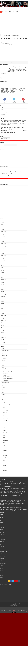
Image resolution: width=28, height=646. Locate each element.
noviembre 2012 (3, 296)
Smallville (4, 448)
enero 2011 (2, 334)
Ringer (4, 445)
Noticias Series (5, 375)
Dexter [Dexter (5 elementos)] (6, 485)
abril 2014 (2, 267)
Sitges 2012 (3, 387)
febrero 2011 (3, 332)
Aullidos (1, 525)
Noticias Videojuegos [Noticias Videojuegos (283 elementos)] (12, 490)
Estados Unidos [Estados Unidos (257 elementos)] (6, 124)
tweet (11, 62)
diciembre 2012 (3, 294)
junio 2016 (2, 238)
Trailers (3, 392)
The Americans (5, 452)
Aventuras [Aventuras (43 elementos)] (19, 120)
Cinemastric (2, 536)
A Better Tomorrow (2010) (8, 176)
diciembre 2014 (3, 255)
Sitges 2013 (3, 389)
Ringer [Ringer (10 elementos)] (8, 491)
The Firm (4, 453)
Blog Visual (2, 527)
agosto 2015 (3, 248)
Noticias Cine (5, 368)
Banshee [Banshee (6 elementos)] (21, 481)
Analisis (3, 348)
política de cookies (13, 610)
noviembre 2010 (3, 337)
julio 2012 (2, 303)
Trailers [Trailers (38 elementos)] (18, 494)
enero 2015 (2, 253)
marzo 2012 (2, 310)
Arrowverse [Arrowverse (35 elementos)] (13, 120)
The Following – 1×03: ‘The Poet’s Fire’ (8, 78)
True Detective (5, 470)
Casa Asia (1, 529)
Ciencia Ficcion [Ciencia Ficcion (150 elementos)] (5, 121)
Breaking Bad (5, 412)
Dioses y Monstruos (3, 537)
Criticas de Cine (4, 355)
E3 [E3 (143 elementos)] (24, 123)
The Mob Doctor (5, 458)
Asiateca (1, 524)
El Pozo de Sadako (3, 541)
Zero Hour (4, 472)
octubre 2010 (3, 339)
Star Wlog (1, 570)
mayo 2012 (2, 306)
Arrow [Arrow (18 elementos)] (11, 481)
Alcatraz (4, 402)
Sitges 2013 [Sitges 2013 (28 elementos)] (16, 491)
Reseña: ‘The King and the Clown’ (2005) (9, 175)
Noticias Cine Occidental (8, 371)
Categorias (2, 144)
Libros (3, 365)
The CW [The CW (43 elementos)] (11, 511)
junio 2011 (2, 325)
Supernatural (5, 450)
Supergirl (5, 420)
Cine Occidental (5, 358)
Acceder (2, 109)
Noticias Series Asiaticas (8, 376)
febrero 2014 (3, 270)
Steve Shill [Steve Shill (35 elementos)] (4, 511)
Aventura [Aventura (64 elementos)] (16, 120)
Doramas (3, 360)
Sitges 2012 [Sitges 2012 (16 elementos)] (11, 491)
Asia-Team (2, 520)
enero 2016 (2, 241)
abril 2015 (2, 251)
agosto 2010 (3, 342)
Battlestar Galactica (6, 409)
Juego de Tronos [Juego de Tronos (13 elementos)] (20, 485)
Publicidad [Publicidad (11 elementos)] (2, 491)
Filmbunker (2, 544)
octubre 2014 (3, 258)
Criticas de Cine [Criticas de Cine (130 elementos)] (5, 123)
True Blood (4, 468)
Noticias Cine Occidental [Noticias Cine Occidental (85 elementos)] (7, 488)
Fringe (4, 427)
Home (1, 34)
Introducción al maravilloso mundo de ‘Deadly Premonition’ (13, 90)
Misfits (4, 437)
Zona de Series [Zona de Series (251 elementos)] (10, 132)
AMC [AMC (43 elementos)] (4, 120)
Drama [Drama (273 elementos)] (21, 123)
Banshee (4, 407)
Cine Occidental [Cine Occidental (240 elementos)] (15, 483)
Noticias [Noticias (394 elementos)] (7, 487)
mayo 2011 (2, 327)
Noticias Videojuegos (6, 380)
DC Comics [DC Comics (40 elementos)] (16, 123)
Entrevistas (3, 362)
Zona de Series (4, 399)
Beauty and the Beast (6, 410)
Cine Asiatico (5, 356)
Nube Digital (2, 558)
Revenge (4, 442)
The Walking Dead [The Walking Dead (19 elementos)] (10, 494)
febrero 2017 (3, 227)
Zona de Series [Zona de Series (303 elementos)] (16, 496)
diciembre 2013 (3, 274)
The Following (5, 455)
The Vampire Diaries (6, 463)
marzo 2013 (2, 289)
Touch (3, 467)
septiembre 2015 (3, 246)
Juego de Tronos (5, 432)
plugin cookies (25, 611)
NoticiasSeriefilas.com (3, 556)
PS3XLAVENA (2, 565)
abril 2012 (2, 308)
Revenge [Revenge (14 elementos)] (5, 491)
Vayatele (1, 577)
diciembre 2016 (3, 231)
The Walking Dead (5, 465)
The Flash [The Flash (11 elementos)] (9, 492)
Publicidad (3, 385)
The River (4, 460)
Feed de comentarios (4, 112)
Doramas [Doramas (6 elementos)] (8, 485)
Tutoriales (3, 394)
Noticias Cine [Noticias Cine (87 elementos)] (12, 127)
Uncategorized (4, 397)
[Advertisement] (10, 23)
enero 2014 (2, 272)
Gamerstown (2, 546)
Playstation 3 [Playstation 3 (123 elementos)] (18, 129)
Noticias (3, 367)
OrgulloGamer (2, 560)
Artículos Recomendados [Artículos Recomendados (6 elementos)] (16, 481)
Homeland (4, 430)
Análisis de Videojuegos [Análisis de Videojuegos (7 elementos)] (6, 481)
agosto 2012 (3, 301)
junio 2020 (2, 222)
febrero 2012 (3, 311)
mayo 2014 (2, 265)
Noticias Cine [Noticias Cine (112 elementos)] (13, 487)
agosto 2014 (3, 260)
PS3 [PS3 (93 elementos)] (22, 129)
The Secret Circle (5, 462)
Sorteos (3, 390)
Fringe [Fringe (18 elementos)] (11, 485)
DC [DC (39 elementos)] (14, 123)
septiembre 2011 (3, 320)
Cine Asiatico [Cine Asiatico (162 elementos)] (5, 483)
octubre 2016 (3, 234)
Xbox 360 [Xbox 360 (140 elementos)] (3, 132)
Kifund (1, 553)
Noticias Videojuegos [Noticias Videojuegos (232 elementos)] (7, 129)
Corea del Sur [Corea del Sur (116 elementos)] (20, 121)
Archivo (2, 138)
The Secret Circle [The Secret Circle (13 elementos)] (22, 492)
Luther (4, 435)
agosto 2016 (3, 236)
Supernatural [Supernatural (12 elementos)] (2, 492)
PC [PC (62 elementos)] (14, 129)
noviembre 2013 (3, 275)
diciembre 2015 (3, 243)
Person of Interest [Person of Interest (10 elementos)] (22, 490)
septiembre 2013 (3, 279)
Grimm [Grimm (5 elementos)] (13, 485)
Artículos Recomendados (6, 353)
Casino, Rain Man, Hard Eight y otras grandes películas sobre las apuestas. (13, 11)
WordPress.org (3, 114)
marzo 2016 (2, 239)
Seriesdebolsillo (2, 568)
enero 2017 (2, 229)
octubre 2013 (3, 277)
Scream (4, 447)
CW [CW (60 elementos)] (9, 123)
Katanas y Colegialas (3, 551)
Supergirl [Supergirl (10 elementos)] (23, 491)
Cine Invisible (2, 534)
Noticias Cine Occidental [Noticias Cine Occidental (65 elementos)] (19, 127)
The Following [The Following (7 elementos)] (13, 492)
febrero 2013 (3, 291)
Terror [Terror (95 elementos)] (18, 130)
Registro (2, 107)
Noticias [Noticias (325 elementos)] (6, 127)
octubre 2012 (3, 298)
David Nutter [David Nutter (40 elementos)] (12, 123)
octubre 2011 (3, 318)
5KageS (1, 517)
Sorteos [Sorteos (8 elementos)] (20, 491)
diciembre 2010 (3, 335)
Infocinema (2, 548)
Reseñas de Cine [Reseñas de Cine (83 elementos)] (10, 130)
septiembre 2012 (3, 299)
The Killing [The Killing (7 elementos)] (17, 492)
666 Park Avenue (5, 400)
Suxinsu (1, 573)
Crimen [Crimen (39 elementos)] (25, 121)
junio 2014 (2, 263)
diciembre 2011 (3, 315)
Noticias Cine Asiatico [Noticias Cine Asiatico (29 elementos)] (22, 487)
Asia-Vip (1, 522)
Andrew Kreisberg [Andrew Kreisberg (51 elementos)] (8, 120)
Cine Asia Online (2, 532)
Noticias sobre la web (5, 382)
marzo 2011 (2, 330)
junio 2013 (2, 284)
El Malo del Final (2, 539)
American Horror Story (6, 404)
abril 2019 (2, 224)
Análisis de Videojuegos (5, 350)
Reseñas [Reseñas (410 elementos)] (4, 131)
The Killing (4, 457)
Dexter (4, 425)
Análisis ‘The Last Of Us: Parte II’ (23, 89)
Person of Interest (5, 440)
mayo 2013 (2, 286)
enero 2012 (2, 313)
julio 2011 (2, 323)
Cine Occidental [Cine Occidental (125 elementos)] (13, 121)
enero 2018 (2, 226)
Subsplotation (2, 572)
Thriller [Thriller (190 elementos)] (25, 131)
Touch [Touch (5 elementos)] (15, 494)
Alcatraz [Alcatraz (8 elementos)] (1, 481)
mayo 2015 (2, 250)
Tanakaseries (2, 575)
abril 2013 (2, 287)
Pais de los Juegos (3, 563)
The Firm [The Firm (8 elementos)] (6, 492)
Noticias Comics (5, 373)
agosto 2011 (3, 322)
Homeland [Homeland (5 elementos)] (16, 485)
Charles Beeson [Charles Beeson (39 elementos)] (24, 120)
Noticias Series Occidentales (8, 378)
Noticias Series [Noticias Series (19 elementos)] (16, 488)
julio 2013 (2, 282)
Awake (4, 405)
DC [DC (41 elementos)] (4, 485)
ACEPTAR (14, 612)
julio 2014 (2, 262)
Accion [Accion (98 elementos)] (2, 120)
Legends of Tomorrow (7, 418)
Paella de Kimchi (2, 561)
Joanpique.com (2, 549)
